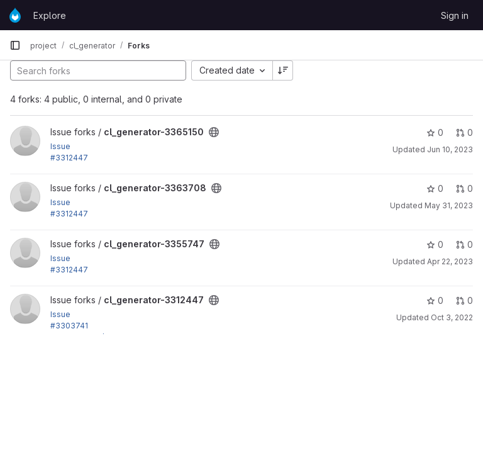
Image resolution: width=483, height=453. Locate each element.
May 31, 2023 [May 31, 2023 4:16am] (449, 205)
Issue (60, 146)
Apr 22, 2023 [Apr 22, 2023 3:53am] (450, 261)
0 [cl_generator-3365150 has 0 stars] (434, 132)
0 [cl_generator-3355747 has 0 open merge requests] (464, 244)
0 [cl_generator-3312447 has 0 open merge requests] (464, 300)
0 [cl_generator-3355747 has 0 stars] (434, 244)
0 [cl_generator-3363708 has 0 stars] (434, 188)
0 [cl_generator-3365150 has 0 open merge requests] (464, 132)
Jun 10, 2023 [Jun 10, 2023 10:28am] (450, 149)
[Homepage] (15, 15)
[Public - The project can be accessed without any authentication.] (214, 132)
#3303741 (69, 325)
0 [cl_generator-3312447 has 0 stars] (434, 300)
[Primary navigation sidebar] (15, 45)
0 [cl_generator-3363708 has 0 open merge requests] (464, 188)
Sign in (455, 15)
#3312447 (69, 157)
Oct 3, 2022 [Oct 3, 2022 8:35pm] (452, 317)
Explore (49, 15)
